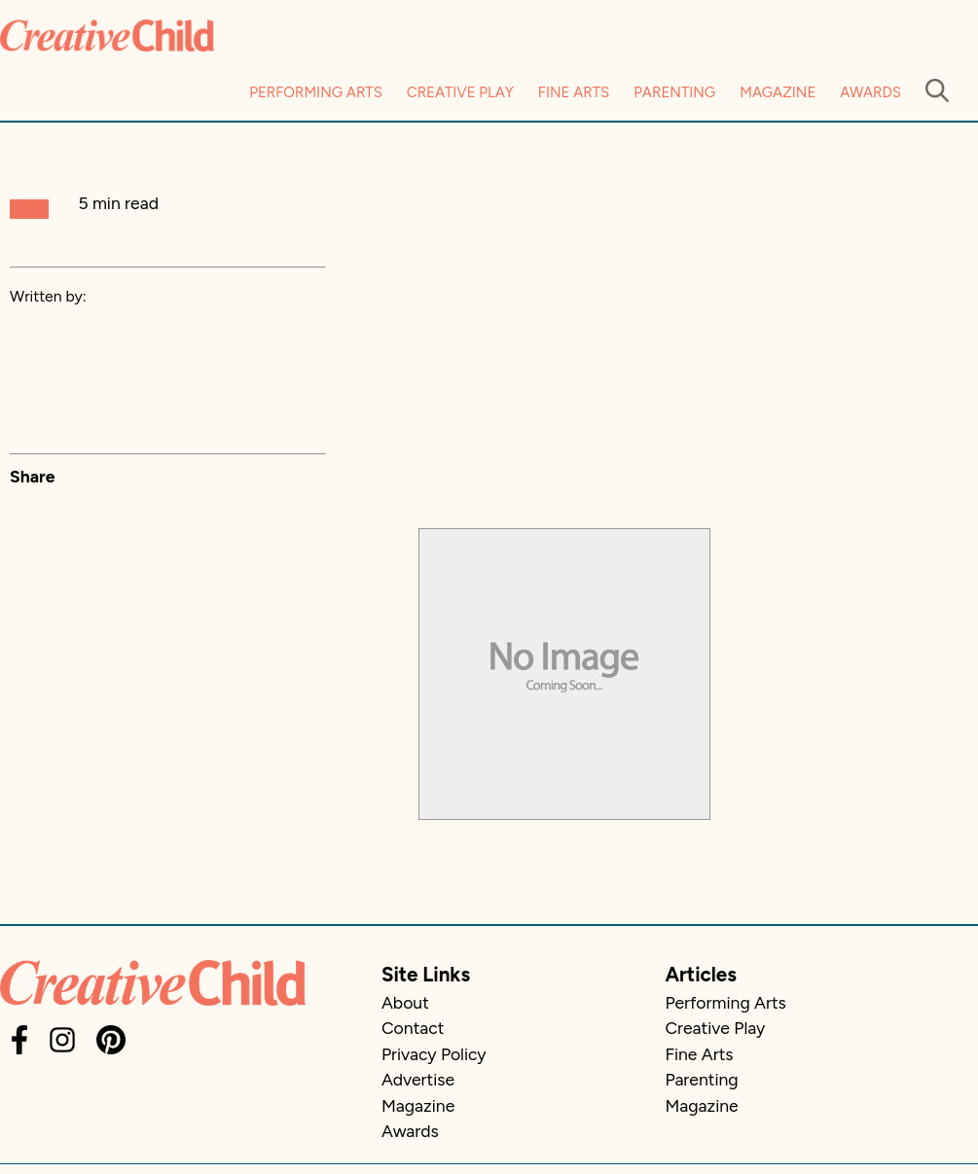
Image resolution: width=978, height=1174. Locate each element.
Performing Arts (315, 92)
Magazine (777, 92)
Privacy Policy (434, 1054)
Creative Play (460, 92)
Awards (870, 92)
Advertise (417, 1079)
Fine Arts (573, 92)
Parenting (674, 92)
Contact (412, 1027)
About (405, 1002)
